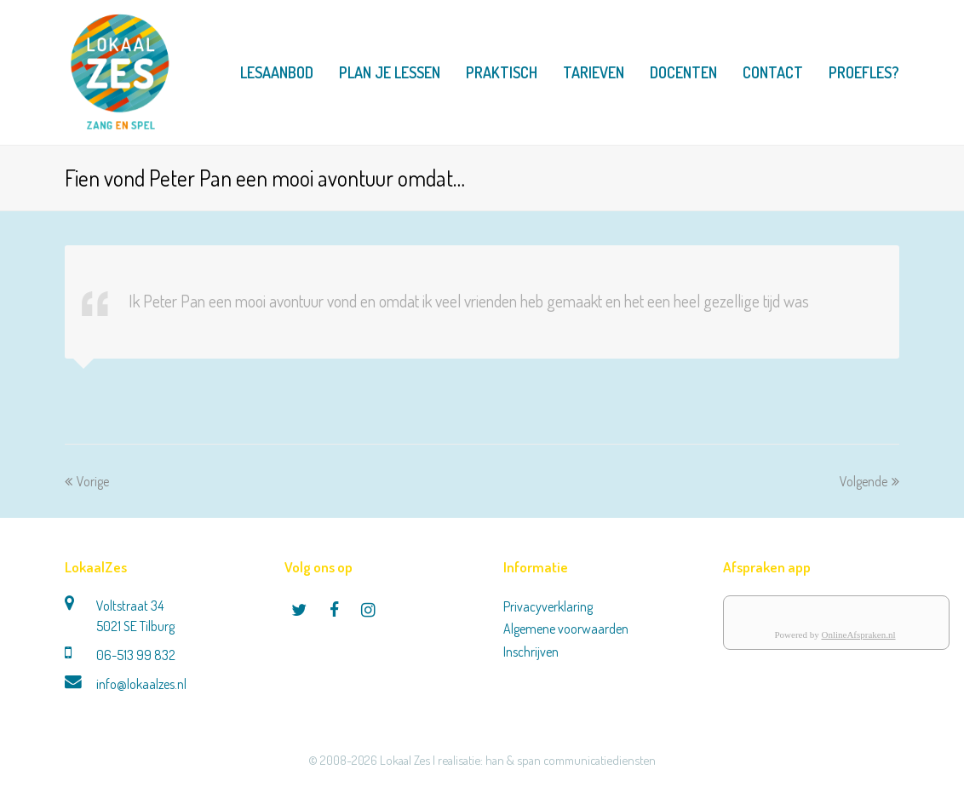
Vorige (87, 481)
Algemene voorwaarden (565, 628)
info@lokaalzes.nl (141, 683)
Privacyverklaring (548, 606)
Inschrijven (531, 651)
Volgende (869, 481)
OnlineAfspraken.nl (858, 634)
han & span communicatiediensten (570, 759)
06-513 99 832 (135, 654)
